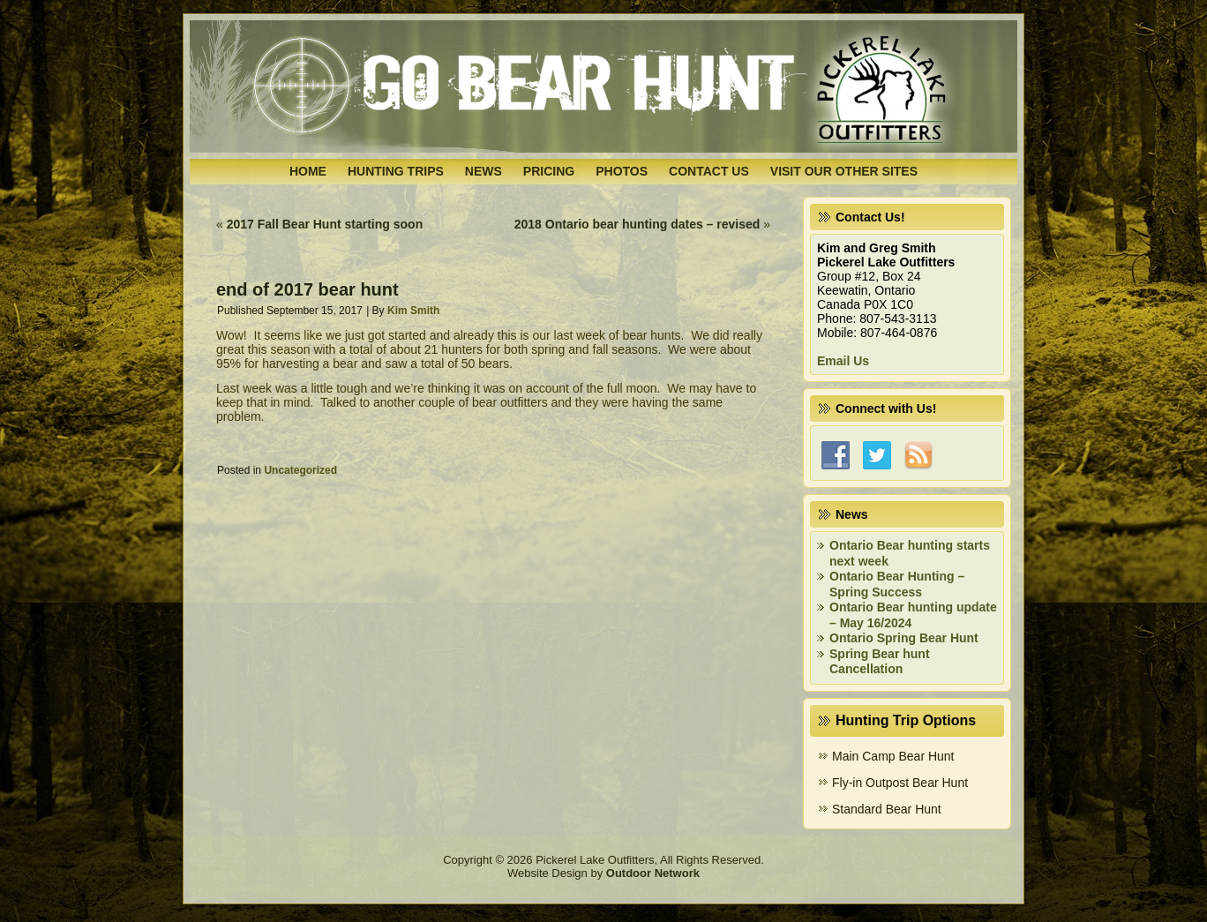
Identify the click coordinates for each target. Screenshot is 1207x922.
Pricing (548, 171)
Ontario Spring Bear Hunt (903, 638)
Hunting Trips (396, 171)
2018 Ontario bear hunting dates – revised (637, 224)
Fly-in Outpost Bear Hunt (900, 783)
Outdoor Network (653, 873)
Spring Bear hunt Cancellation (879, 662)
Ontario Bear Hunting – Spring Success (896, 584)
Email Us (843, 361)
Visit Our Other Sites (844, 171)
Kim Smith (413, 310)
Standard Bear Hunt (886, 809)
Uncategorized (300, 470)
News (483, 171)
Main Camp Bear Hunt (893, 756)
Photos (622, 171)
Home (307, 171)
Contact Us (709, 171)
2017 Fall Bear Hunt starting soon (325, 224)
